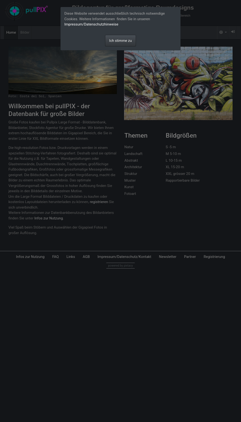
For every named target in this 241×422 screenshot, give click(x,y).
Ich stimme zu (120, 40)
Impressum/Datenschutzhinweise (91, 24)
